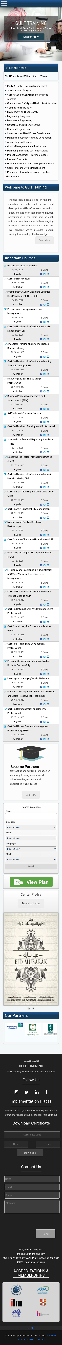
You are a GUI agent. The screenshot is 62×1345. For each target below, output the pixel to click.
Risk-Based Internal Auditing (22, 265)
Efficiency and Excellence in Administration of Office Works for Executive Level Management (29, 574)
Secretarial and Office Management (26, 167)
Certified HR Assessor (18, 278)
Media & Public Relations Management (27, 86)
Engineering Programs (18, 116)
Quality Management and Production (26, 146)
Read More (44, 240)
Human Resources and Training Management (30, 163)
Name (9, 811)
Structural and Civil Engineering (23, 124)
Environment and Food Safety (22, 111)
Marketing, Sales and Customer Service (27, 150)
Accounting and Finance (20, 142)
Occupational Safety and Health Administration (32, 103)
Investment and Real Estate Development (29, 133)
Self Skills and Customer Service (24, 413)
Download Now (31, 903)
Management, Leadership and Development (30, 137)
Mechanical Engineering (19, 120)
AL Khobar (17, 287)
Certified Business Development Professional (31, 426)
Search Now (31, 36)
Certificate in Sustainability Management (29, 509)
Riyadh (17, 274)
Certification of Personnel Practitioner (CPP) (30, 539)
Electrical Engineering (18, 129)
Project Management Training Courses (27, 154)
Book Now (31, 794)
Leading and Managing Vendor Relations (28, 678)
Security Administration (19, 107)
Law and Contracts (17, 159)
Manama (17, 704)
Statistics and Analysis (19, 90)
